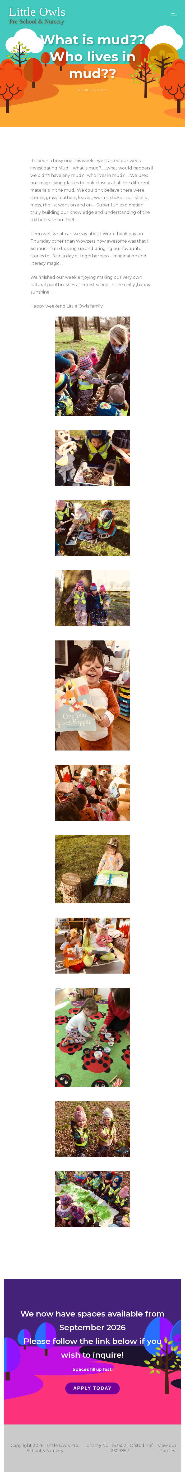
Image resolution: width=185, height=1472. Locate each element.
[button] (174, 15)
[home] (37, 15)
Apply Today (92, 1388)
